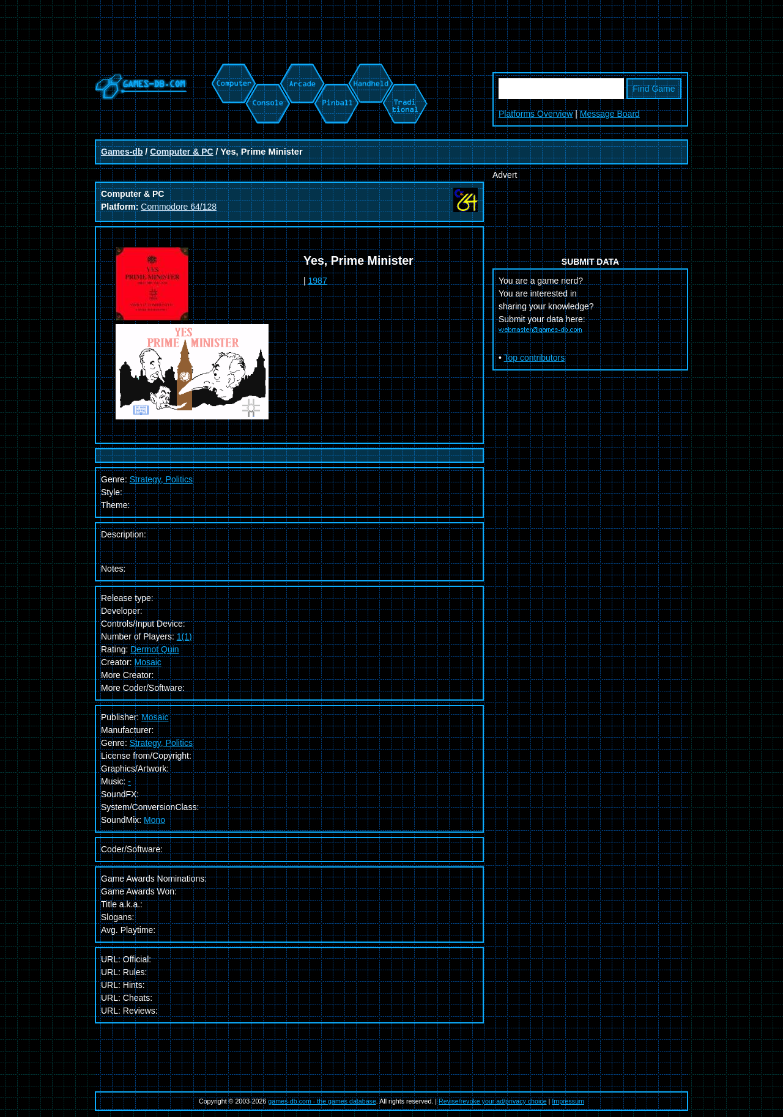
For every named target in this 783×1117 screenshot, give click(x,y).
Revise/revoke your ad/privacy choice (493, 1101)
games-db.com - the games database (322, 1101)
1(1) (184, 636)
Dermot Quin (154, 649)
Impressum (568, 1101)
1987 (317, 281)
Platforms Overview (536, 114)
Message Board (610, 114)
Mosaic (147, 662)
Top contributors (534, 358)
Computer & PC (181, 152)
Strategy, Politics (161, 743)
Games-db (122, 152)
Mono (154, 820)
